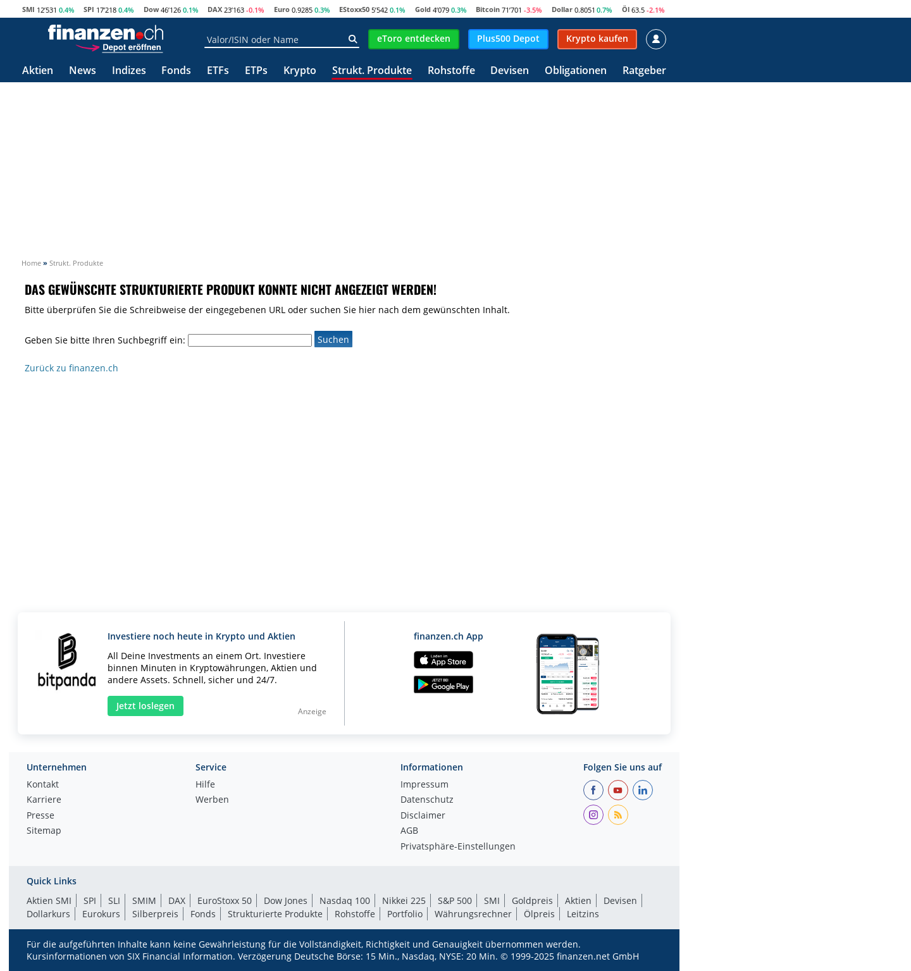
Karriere (44, 800)
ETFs (218, 71)
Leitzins (583, 914)
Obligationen (576, 71)
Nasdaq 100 (344, 900)
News (82, 71)
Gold (423, 9)
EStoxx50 (354, 9)
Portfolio (405, 914)
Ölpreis (539, 914)
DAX (215, 9)
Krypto (299, 71)
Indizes (129, 71)
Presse (40, 816)
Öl (625, 9)
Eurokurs (101, 914)
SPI (89, 9)
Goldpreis (532, 900)
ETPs (256, 71)
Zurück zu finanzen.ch (71, 368)
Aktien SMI (49, 900)
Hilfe (205, 785)
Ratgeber (644, 71)
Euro (282, 9)
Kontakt (43, 785)
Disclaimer (422, 816)
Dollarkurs (48, 914)
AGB (409, 831)
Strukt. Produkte (372, 71)
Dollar (562, 9)
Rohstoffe (451, 71)
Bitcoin (488, 9)
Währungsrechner (473, 914)
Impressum (424, 785)
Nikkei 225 (404, 900)
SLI (114, 900)
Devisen (509, 71)
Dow (151, 9)
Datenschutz (427, 800)
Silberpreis (155, 914)
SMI (28, 9)
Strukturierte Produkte (275, 914)
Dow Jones (285, 900)
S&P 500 (455, 900)
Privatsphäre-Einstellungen (458, 847)
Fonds (176, 71)
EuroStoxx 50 (224, 900)
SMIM (144, 900)
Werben (212, 800)
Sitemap (44, 831)
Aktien (37, 71)
